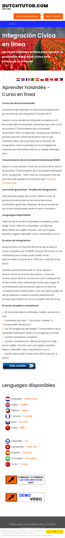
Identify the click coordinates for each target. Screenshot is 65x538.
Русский (23, 422)
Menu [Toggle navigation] (12, 24)
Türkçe (24, 464)
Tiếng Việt (31, 447)
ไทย (27, 441)
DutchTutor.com (25, 6)
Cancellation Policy (35, 524)
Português (31, 458)
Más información (47, 535)
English (24, 404)
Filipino (25, 410)
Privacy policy (16, 524)
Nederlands (30, 399)
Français (27, 416)
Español (27, 452)
